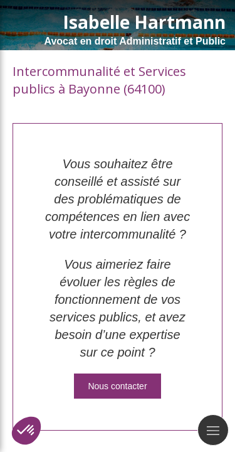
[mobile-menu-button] (213, 430)
